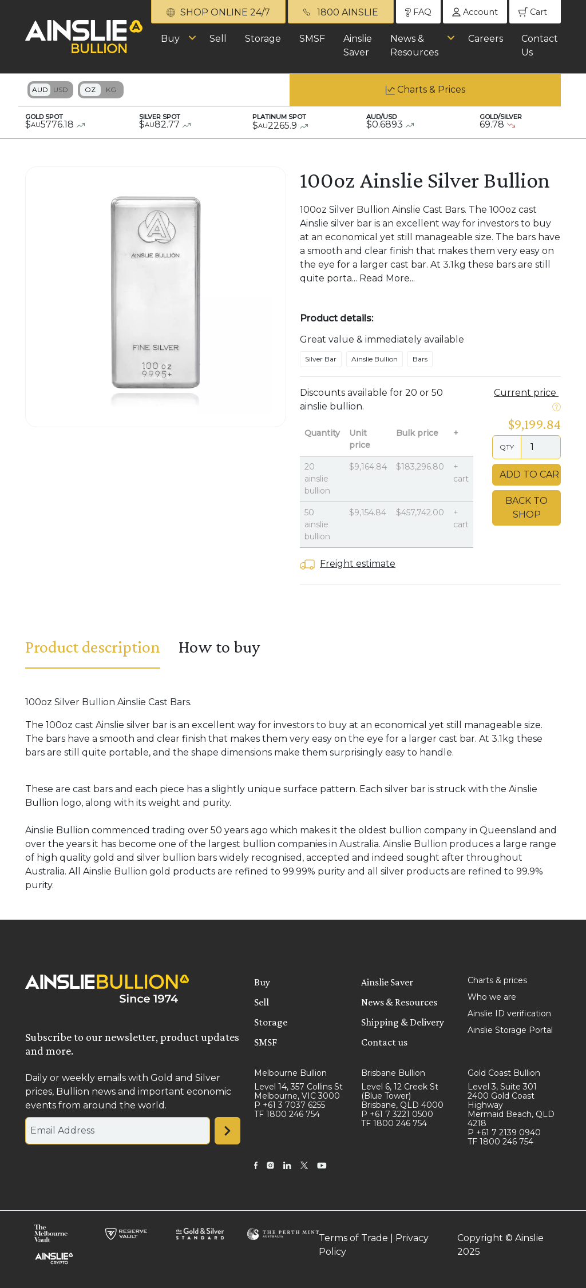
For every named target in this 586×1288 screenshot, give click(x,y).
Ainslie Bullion (374, 359)
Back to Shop (526, 507)
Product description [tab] (92, 646)
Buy (170, 38)
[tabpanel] (293, 793)
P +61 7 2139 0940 (504, 1132)
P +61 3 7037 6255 (289, 1105)
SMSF (312, 38)
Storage (263, 38)
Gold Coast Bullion (504, 1073)
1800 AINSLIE (340, 12)
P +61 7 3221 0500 (397, 1114)
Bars (420, 359)
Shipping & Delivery (402, 1022)
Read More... (387, 278)
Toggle (50, 89)
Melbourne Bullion (290, 1073)
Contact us (384, 1042)
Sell (218, 38)
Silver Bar (320, 359)
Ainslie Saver (357, 45)
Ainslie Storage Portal (510, 1030)
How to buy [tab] (219, 646)
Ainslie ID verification (509, 1013)
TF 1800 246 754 (287, 1114)
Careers (485, 38)
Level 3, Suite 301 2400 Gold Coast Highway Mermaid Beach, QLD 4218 (511, 1105)
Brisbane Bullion (393, 1073)
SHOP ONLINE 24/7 (218, 12)
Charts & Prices (431, 89)
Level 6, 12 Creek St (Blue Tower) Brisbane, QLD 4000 (402, 1096)
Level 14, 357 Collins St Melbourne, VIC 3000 (298, 1091)
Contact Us (539, 45)
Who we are (492, 997)
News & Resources (414, 45)
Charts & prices (497, 980)
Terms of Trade (353, 1238)
